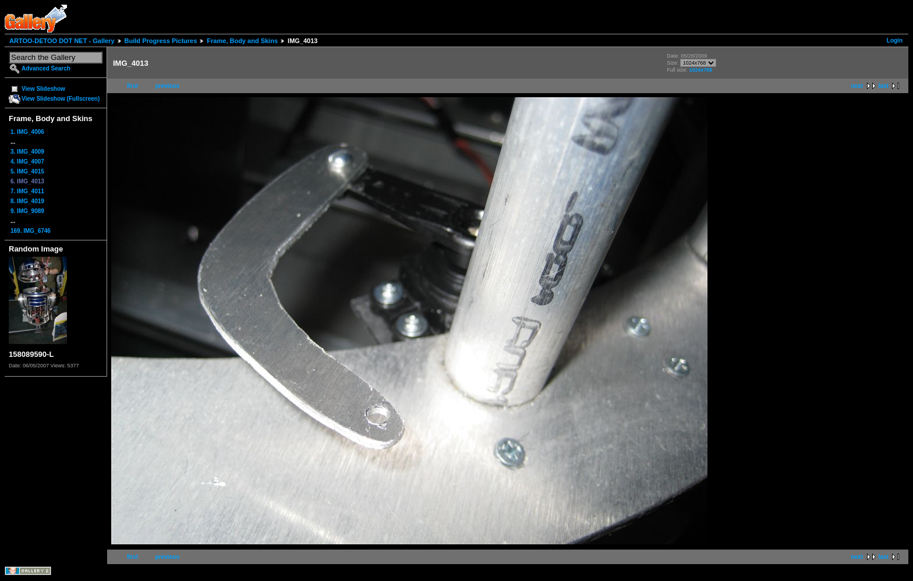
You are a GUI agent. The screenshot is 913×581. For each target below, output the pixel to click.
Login (895, 40)
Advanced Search (46, 68)
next (857, 86)
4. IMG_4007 (27, 161)
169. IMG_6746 (30, 231)
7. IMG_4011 (27, 191)
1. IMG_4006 (27, 132)
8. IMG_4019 (27, 201)
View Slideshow (43, 89)
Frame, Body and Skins (242, 40)
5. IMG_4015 (27, 171)
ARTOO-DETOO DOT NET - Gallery (62, 40)
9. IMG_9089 (27, 211)
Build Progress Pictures (161, 40)
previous (167, 86)
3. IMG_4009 (27, 151)
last (884, 86)
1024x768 (700, 70)
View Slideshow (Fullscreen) (61, 98)
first (132, 86)
